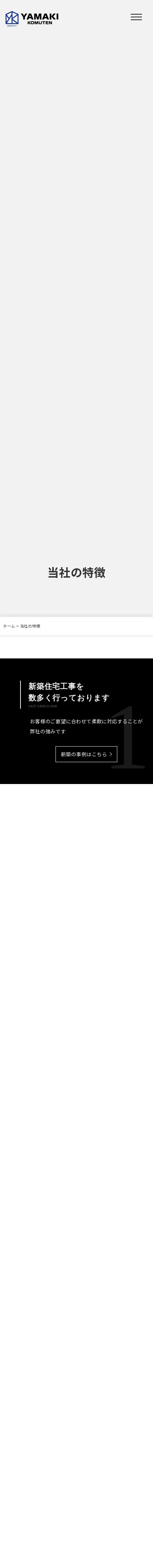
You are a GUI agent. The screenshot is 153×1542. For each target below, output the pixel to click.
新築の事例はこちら (84, 755)
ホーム (9, 626)
